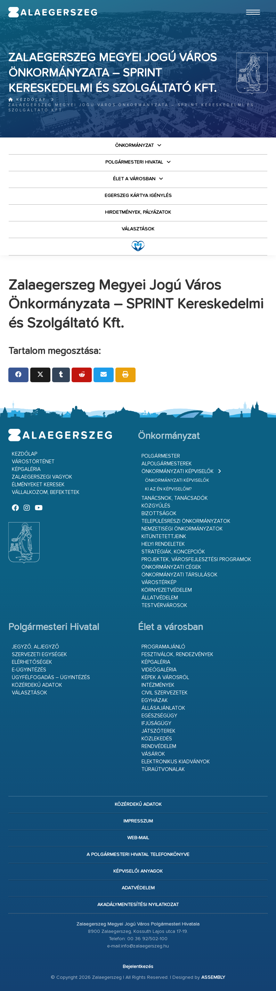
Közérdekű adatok (37, 685)
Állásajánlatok (163, 708)
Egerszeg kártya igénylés (138, 195)
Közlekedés (156, 738)
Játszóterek (158, 731)
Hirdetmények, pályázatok (138, 212)
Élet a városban (134, 178)
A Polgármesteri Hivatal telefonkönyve (138, 854)
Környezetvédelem (166, 590)
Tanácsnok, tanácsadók (174, 498)
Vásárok (153, 754)
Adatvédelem (138, 888)
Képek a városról (165, 677)
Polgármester (160, 456)
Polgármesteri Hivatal (134, 162)
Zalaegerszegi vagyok (42, 477)
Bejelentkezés (138, 966)
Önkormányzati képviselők (177, 471)
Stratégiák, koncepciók (173, 552)
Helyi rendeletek (163, 544)
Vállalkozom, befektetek (46, 492)
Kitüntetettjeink (163, 536)
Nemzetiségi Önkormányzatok (182, 529)
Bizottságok (159, 513)
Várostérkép (158, 582)
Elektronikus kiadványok (175, 761)
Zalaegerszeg (52, 12)
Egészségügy (159, 715)
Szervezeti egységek (39, 654)
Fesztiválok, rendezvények (177, 654)
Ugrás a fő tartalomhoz (250, 3)
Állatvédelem (159, 597)
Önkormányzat (134, 145)
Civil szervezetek (164, 692)
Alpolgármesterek (166, 463)
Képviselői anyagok (138, 871)
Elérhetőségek (32, 662)
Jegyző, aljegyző (35, 647)
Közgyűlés (155, 506)
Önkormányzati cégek (171, 567)
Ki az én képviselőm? (168, 489)
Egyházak (154, 700)
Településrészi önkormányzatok (185, 521)
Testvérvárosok (164, 605)
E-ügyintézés (29, 670)
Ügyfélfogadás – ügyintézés (51, 677)
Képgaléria (26, 469)
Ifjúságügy (156, 723)
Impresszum (138, 821)
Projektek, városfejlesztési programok (196, 559)
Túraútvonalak (163, 769)
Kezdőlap (27, 100)
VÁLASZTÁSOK (138, 229)
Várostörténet (33, 461)
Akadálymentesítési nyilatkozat (138, 904)
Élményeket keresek (38, 484)
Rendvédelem (158, 746)
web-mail (138, 837)
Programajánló (163, 647)
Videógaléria (159, 670)
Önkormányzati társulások (179, 574)
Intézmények (157, 685)
